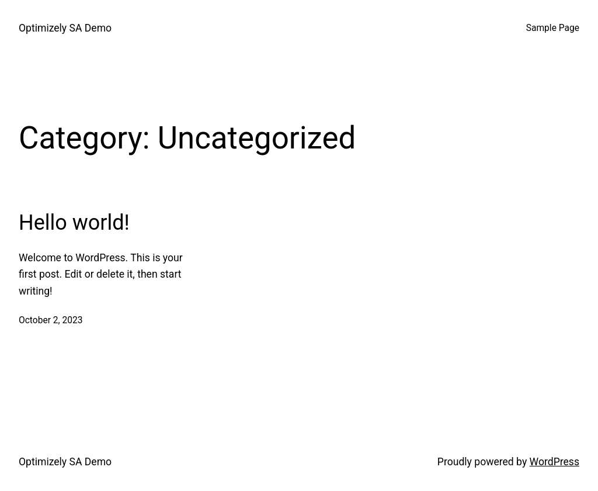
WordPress (554, 462)
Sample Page (552, 28)
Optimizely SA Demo (65, 28)
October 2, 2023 (51, 320)
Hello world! (74, 222)
